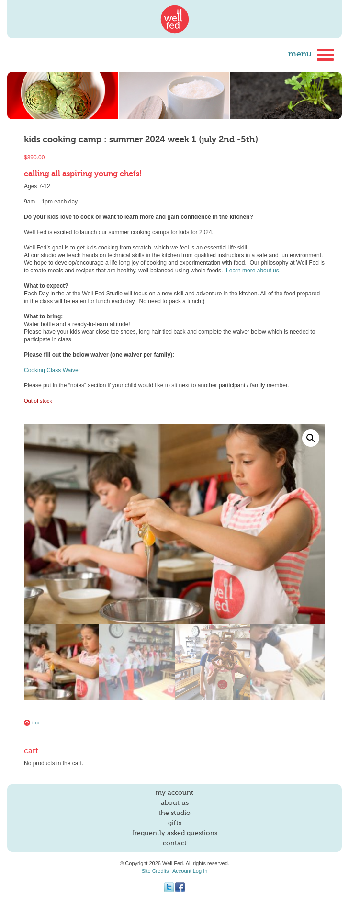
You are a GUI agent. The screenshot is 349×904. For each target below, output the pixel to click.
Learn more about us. (253, 270)
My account (174, 793)
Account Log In (189, 871)
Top (31, 723)
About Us (175, 803)
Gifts (174, 823)
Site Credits (155, 871)
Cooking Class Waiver (52, 370)
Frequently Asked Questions (174, 833)
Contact (175, 843)
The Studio (174, 813)
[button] (310, 438)
